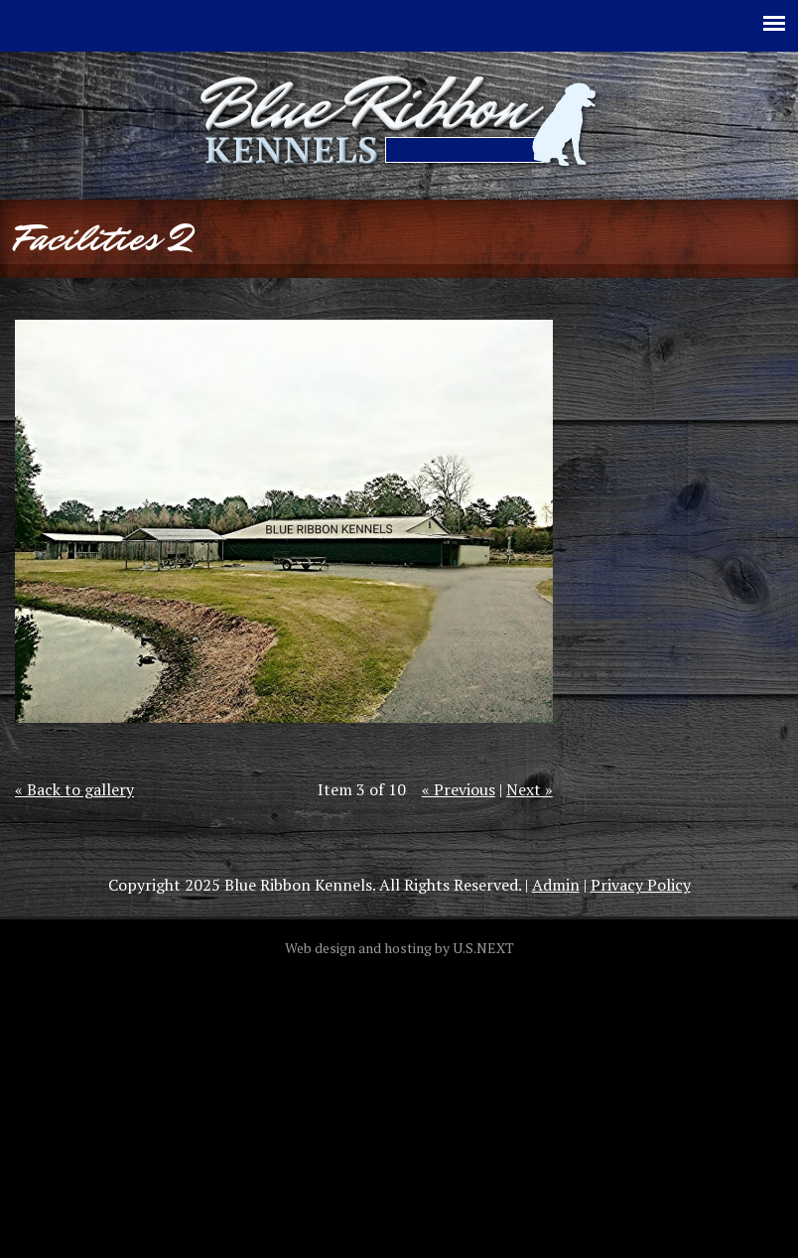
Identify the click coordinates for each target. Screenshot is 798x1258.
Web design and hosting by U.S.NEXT (399, 947)
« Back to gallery (74, 789)
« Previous (458, 789)
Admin (556, 885)
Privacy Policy (641, 885)
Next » (529, 789)
